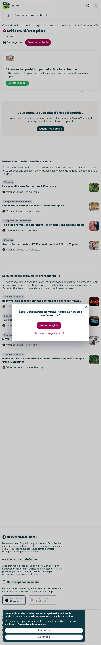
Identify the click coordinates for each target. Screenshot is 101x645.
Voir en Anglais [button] (49, 325)
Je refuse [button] (44, 636)
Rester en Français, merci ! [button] (49, 333)
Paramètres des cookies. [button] (31, 624)
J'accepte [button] (44, 630)
